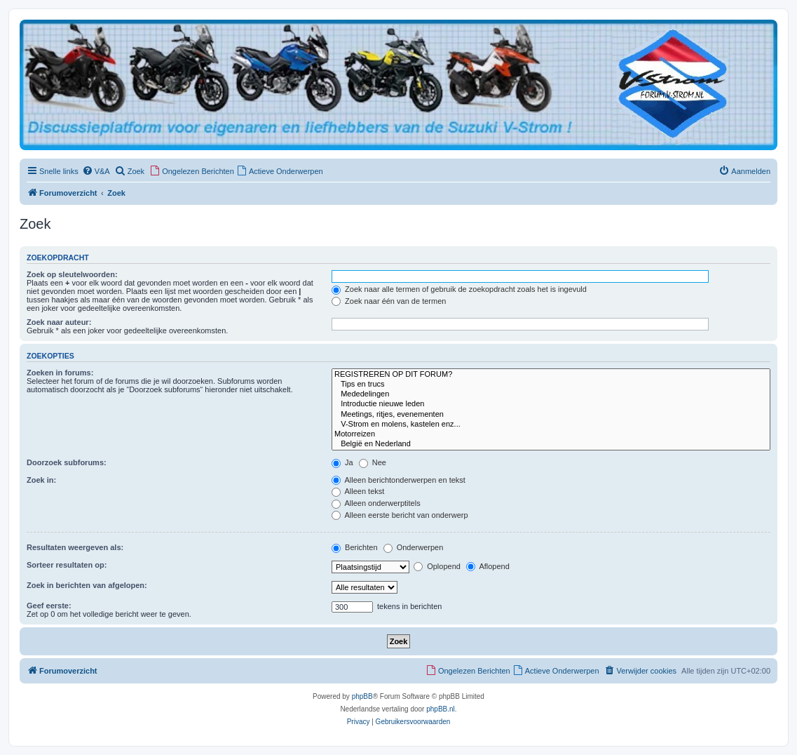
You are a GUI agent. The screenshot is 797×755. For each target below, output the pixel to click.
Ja (342, 462)
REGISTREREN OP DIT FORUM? (551, 375)
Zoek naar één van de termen (389, 301)
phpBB (362, 696)
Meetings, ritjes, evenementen (551, 415)
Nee (372, 462)
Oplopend (437, 566)
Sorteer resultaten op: (67, 565)
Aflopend (488, 566)
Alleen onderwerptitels (376, 503)
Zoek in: (41, 480)
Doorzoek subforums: (67, 462)
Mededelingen (551, 394)
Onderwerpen (413, 547)
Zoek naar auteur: (59, 322)
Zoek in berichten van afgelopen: (87, 585)
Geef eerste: (49, 605)
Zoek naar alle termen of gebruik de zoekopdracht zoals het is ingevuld (459, 289)
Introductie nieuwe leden (551, 404)
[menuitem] (96, 171)
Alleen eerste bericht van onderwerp (400, 515)
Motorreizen (551, 434)
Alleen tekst (358, 491)
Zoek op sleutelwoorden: (72, 274)
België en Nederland (551, 444)
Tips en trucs (551, 384)
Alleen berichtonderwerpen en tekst (398, 480)
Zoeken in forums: (60, 372)
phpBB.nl (440, 709)
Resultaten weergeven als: (75, 547)
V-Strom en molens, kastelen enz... (551, 424)
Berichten (355, 547)
